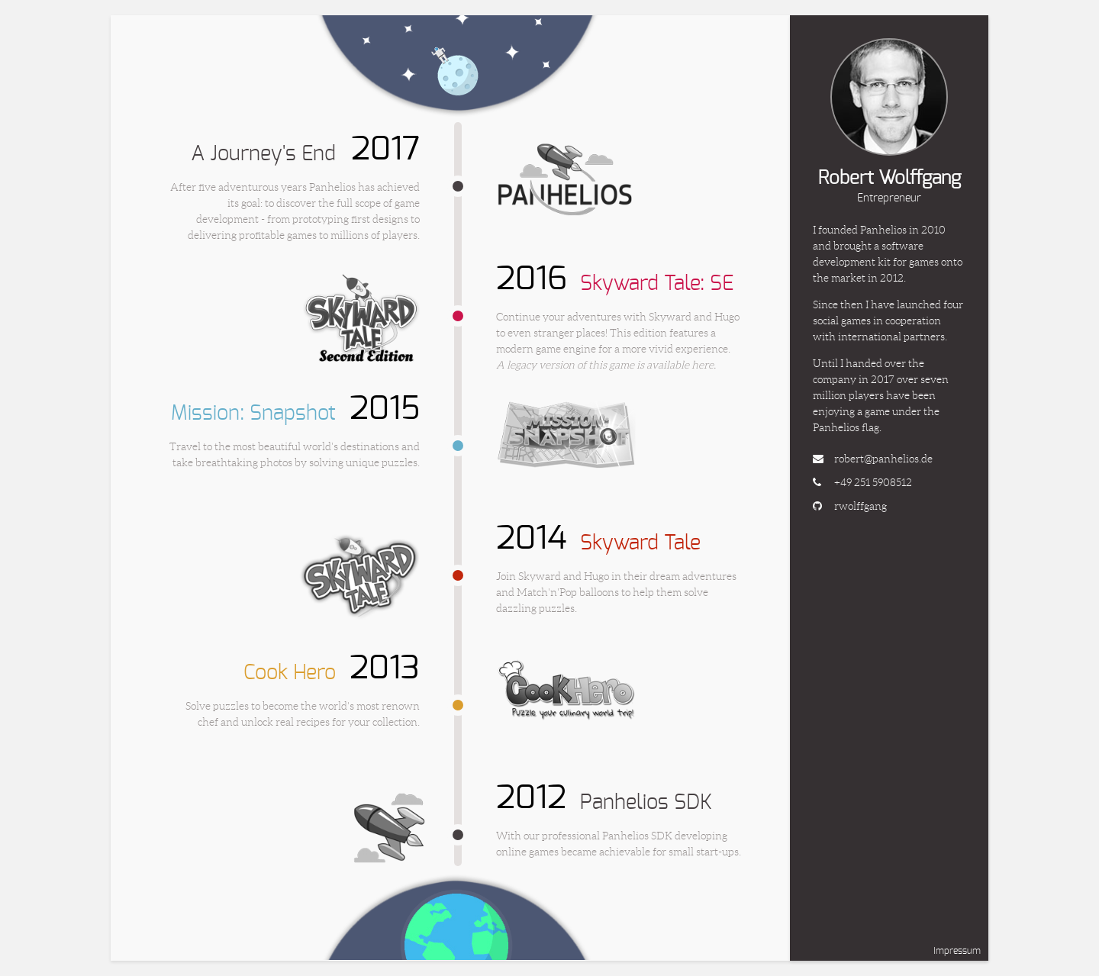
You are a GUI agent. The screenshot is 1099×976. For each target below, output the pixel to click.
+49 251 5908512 (873, 482)
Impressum (957, 950)
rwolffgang (860, 506)
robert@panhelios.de (883, 459)
